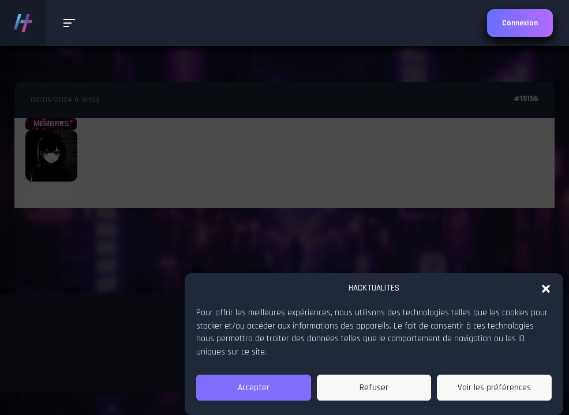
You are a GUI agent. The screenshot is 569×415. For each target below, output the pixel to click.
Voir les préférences (494, 387)
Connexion (520, 23)
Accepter (253, 387)
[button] (546, 287)
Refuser (374, 387)
